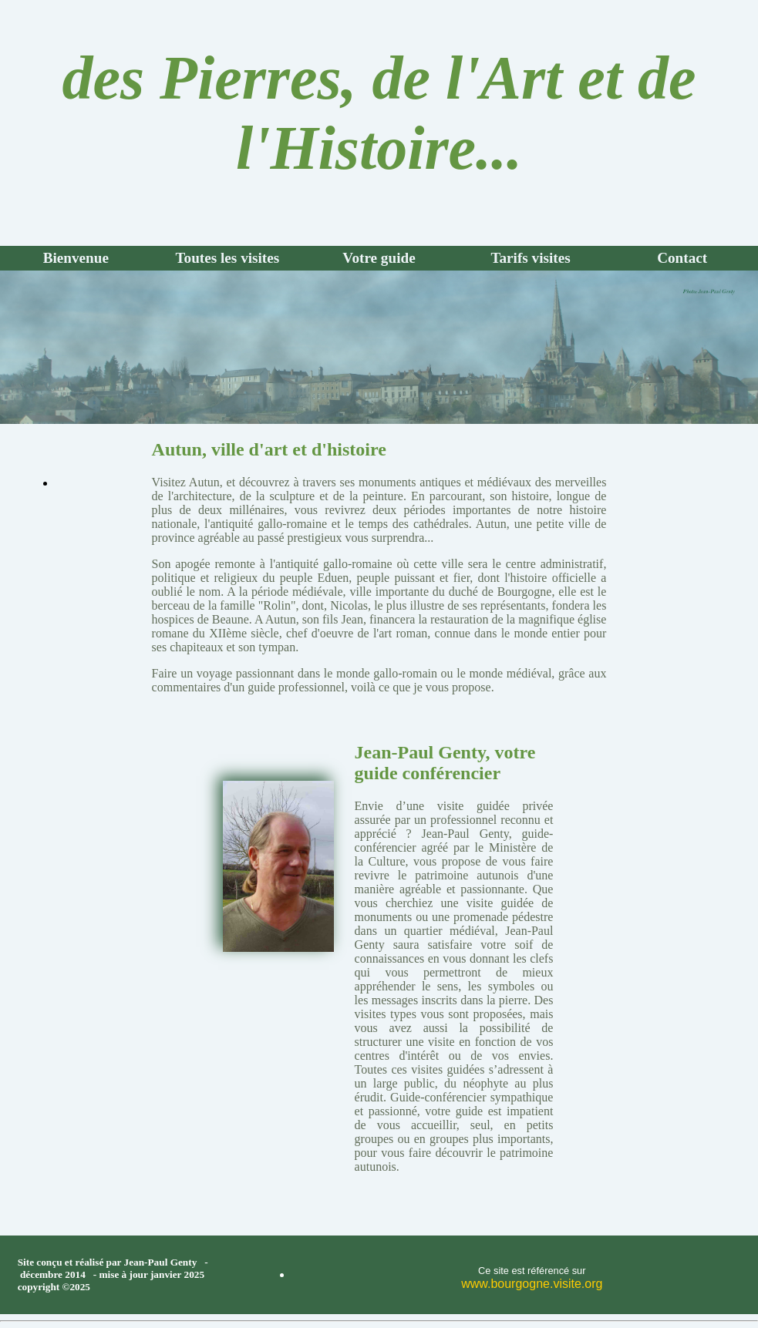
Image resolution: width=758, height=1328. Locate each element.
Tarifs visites (530, 258)
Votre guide (378, 258)
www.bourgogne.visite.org (531, 1283)
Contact (682, 258)
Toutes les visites (228, 258)
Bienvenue (76, 258)
